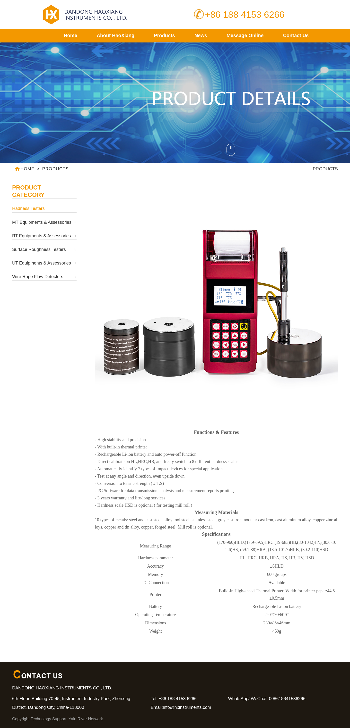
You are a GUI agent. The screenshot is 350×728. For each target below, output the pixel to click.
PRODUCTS (55, 168)
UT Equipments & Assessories (41, 263)
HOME (25, 167)
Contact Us (296, 35)
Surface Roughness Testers (39, 249)
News (200, 35)
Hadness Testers (28, 208)
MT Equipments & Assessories (41, 222)
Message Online (245, 35)
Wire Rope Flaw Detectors (37, 276)
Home (70, 35)
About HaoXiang (116, 35)
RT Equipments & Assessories (41, 235)
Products (164, 35)
